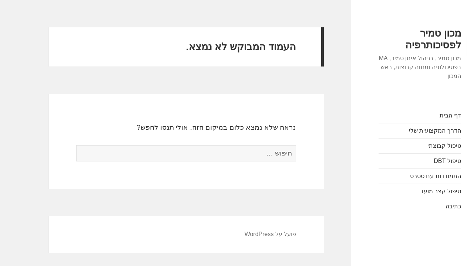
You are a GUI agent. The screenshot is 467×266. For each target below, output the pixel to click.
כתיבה (432, 206)
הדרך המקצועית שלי (413, 130)
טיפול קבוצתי (422, 146)
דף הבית (428, 115)
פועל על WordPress (249, 234)
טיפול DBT (425, 161)
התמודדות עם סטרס (414, 176)
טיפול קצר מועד (419, 191)
